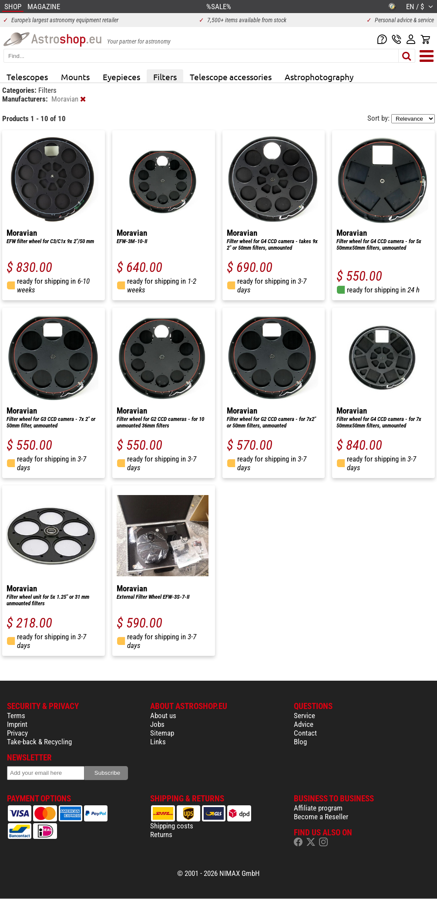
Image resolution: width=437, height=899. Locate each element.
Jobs (157, 724)
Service (304, 715)
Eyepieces (121, 76)
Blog (300, 741)
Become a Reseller (321, 816)
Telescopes (27, 76)
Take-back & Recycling (39, 741)
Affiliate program (318, 808)
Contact (305, 733)
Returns (161, 834)
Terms (16, 715)
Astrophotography (319, 76)
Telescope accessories (231, 76)
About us (163, 715)
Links (158, 741)
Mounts (75, 76)
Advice (303, 724)
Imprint (17, 724)
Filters (165, 76)
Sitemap (162, 733)
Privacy (17, 733)
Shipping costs (171, 825)
